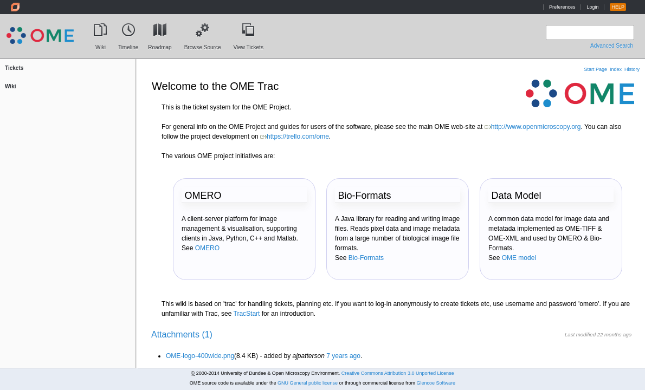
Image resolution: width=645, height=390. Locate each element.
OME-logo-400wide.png (200, 356)
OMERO (207, 248)
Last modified (580, 334)
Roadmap (159, 45)
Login (592, 7)
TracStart (247, 313)
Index (616, 69)
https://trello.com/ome (294, 136)
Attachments (181, 334)
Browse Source (202, 45)
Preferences (562, 7)
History (632, 69)
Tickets (14, 68)
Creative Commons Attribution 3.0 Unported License (397, 373)
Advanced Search (611, 46)
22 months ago (614, 334)
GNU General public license (308, 383)
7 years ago (343, 356)
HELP (617, 7)
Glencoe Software (436, 383)
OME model (519, 258)
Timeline (128, 45)
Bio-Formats (366, 258)
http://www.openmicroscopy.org (533, 127)
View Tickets (248, 45)
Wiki (100, 45)
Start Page (595, 69)
